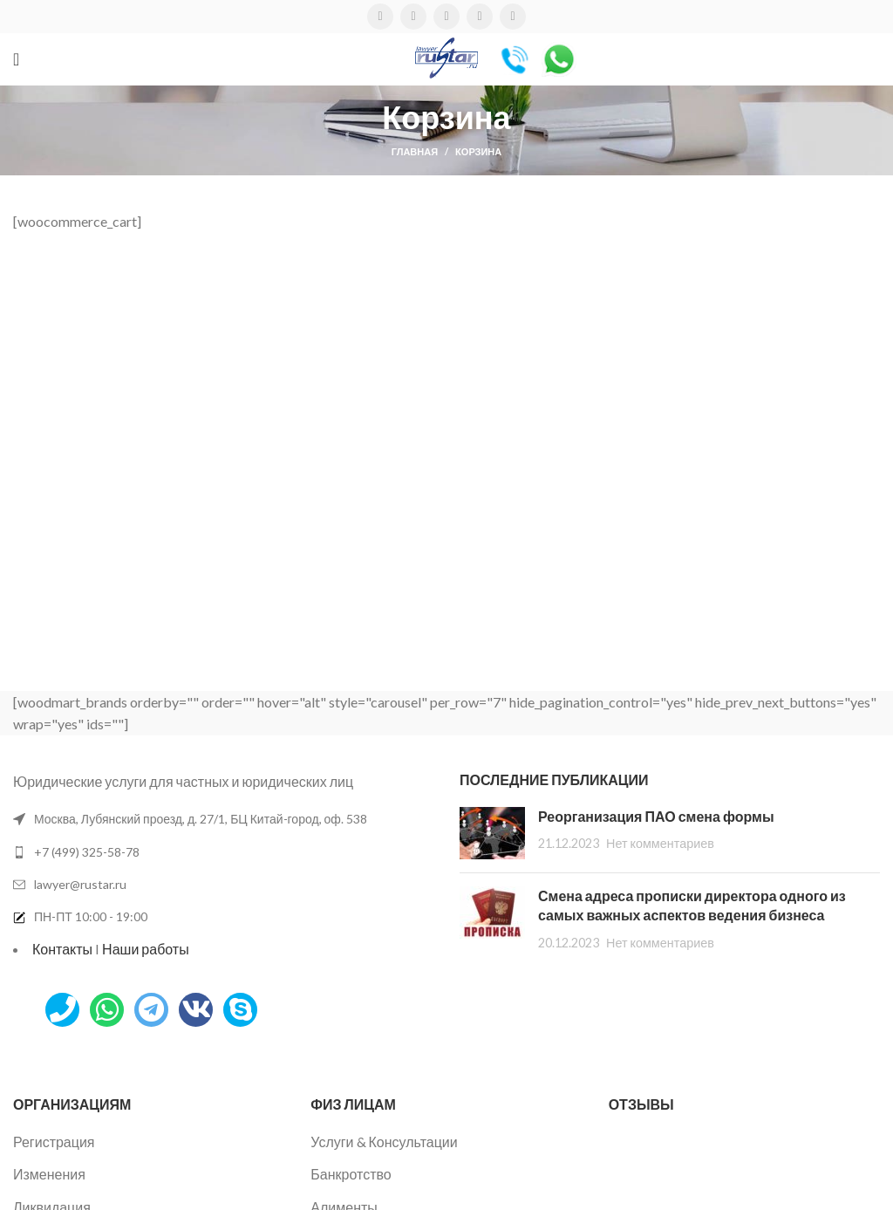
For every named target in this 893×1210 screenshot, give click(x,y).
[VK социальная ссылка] (480, 16)
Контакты (62, 948)
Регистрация (54, 1141)
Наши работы (145, 948)
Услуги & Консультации (383, 1141)
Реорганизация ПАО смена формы (656, 816)
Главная (415, 151)
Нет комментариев (660, 843)
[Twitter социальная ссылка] (413, 16)
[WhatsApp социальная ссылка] (446, 16)
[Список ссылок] (223, 852)
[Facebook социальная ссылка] (380, 16)
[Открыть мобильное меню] (16, 59)
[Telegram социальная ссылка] (513, 16)
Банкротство (350, 1174)
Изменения (49, 1174)
